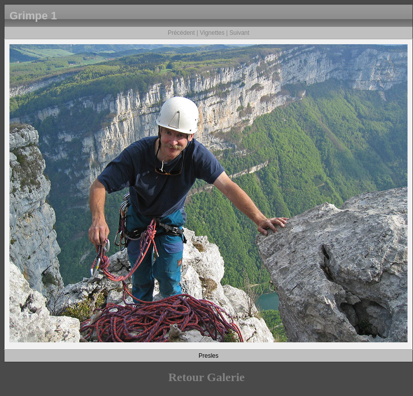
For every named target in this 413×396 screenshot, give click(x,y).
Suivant (239, 32)
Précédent (181, 32)
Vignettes (212, 32)
